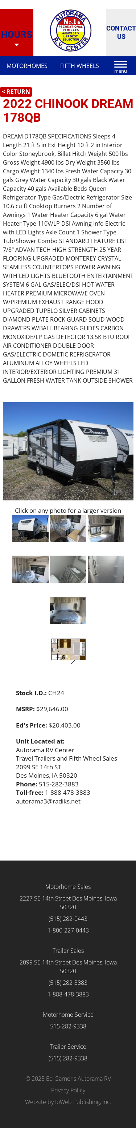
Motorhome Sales (68, 887)
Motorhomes (27, 66)
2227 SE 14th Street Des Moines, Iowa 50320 (68, 902)
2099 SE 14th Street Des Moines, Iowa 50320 (68, 966)
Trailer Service (68, 1047)
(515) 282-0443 (68, 919)
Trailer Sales (68, 951)
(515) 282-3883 (68, 983)
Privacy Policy (68, 1090)
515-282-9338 (68, 1026)
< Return (16, 92)
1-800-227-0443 (68, 930)
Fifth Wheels (79, 66)
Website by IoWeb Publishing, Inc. (68, 1102)
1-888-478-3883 (68, 994)
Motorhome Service (68, 1015)
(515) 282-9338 (68, 1058)
